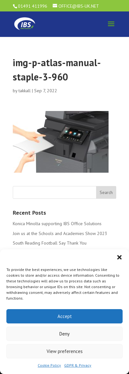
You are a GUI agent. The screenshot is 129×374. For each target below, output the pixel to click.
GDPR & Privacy (77, 365)
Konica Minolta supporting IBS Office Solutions (57, 223)
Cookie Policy (49, 365)
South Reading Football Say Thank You (50, 243)
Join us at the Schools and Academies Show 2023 (60, 233)
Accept (64, 316)
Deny (64, 334)
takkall (25, 91)
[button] (119, 257)
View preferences (65, 351)
